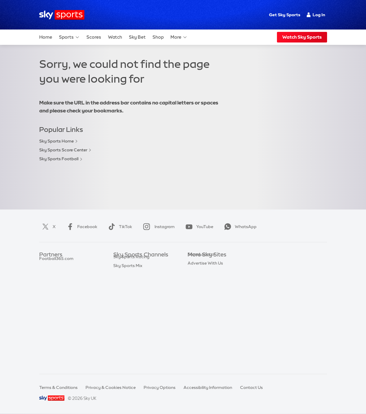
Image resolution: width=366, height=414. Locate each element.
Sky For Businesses (206, 299)
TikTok (119, 226)
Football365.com (56, 290)
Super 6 (46, 272)
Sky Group (198, 290)
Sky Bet (137, 37)
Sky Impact (199, 316)
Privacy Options (159, 387)
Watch (115, 37)
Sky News (197, 272)
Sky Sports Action (131, 325)
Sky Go (195, 281)
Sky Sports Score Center (63, 150)
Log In (316, 14)
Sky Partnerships (204, 307)
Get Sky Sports (284, 15)
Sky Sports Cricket (131, 290)
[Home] (61, 15)
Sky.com (196, 263)
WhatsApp (239, 226)
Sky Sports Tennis (130, 316)
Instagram (158, 226)
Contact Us (251, 387)
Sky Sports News (130, 334)
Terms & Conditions (58, 387)
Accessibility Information (207, 387)
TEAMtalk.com (54, 281)
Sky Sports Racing (131, 351)
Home (45, 37)
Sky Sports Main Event (135, 263)
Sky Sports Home (56, 141)
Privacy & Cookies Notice (111, 387)
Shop (158, 37)
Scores (93, 37)
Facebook (80, 226)
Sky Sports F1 (126, 307)
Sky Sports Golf (128, 299)
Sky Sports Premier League (139, 272)
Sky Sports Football (58, 159)
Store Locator (201, 325)
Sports (69, 37)
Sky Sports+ (125, 343)
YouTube (198, 226)
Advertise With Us (205, 334)
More (178, 37)
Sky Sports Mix (127, 360)
